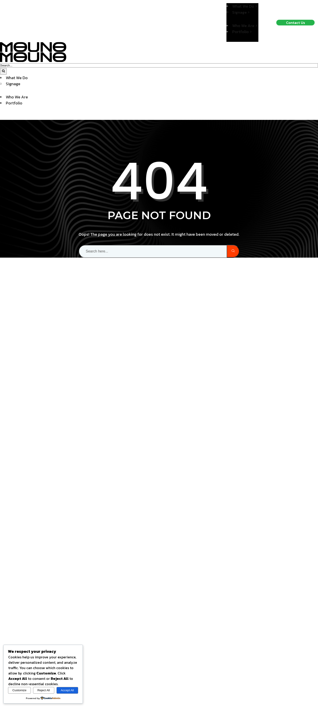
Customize (19, 690)
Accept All (67, 690)
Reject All (43, 690)
